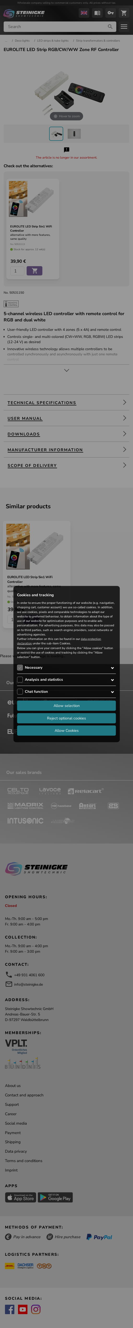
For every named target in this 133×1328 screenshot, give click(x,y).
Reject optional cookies (66, 718)
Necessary (33, 667)
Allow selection (67, 705)
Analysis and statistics (44, 679)
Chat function (36, 691)
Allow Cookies (67, 730)
